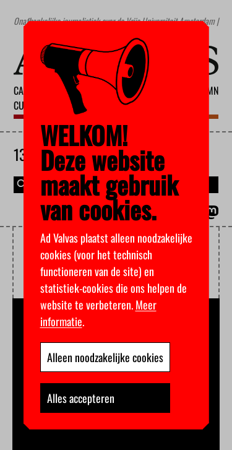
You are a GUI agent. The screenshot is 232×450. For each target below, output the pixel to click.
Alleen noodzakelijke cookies (105, 357)
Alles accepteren (80, 398)
